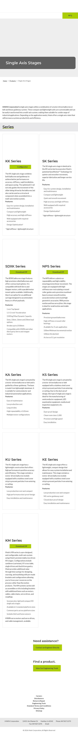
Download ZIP (21, 272)
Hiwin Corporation (34, 730)
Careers (39, 696)
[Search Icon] (54, 15)
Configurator (22, 167)
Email (47, 724)
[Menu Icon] (7, 15)
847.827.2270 (66, 721)
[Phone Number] (39, 15)
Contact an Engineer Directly (47, 647)
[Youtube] (41, 691)
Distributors (39, 698)
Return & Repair (39, 701)
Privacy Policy (39, 708)
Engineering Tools (39, 703)
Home (5, 81)
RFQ (70, 15)
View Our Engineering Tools (47, 668)
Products (13, 81)
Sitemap (39, 711)
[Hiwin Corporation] (39, 6)
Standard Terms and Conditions (39, 706)
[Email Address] (23, 15)
